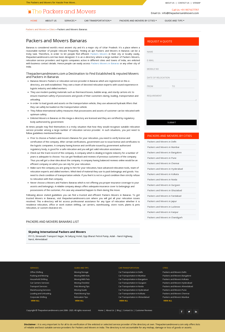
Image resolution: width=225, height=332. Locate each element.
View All (35, 300)
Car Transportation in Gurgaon (132, 282)
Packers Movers (99, 53)
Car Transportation (97, 20)
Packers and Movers (36, 29)
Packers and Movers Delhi (174, 272)
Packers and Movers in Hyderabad (165, 168)
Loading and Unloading (40, 293)
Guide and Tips (174, 20)
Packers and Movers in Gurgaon (163, 184)
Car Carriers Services (39, 282)
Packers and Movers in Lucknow (163, 206)
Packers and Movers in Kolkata (163, 174)
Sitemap (197, 2)
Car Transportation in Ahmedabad (134, 297)
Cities (52, 29)
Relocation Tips (81, 297)
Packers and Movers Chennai (176, 293)
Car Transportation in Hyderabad (134, 290)
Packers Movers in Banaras (105, 63)
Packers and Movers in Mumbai (163, 147)
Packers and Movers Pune (175, 290)
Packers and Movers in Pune (161, 157)
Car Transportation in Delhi (131, 272)
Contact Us (183, 2)
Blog (119, 310)
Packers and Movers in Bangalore (164, 152)
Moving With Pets (82, 279)
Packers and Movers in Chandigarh (165, 217)
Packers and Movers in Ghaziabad (164, 190)
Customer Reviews (143, 310)
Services (70, 20)
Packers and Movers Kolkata (176, 279)
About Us (169, 2)
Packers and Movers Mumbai (176, 297)
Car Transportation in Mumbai (132, 275)
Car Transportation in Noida (131, 286)
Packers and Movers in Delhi (161, 141)
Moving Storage (81, 272)
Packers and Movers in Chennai (163, 163)
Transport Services (38, 286)
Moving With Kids (82, 275)
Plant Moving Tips (82, 293)
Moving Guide (80, 290)
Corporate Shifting (38, 297)
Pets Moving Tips (81, 286)
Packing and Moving (39, 275)
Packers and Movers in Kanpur (162, 212)
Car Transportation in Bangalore (133, 279)
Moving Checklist (81, 282)
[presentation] (169, 111)
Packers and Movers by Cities (138, 20)
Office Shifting (36, 272)
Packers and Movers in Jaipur (162, 201)
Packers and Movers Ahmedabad (178, 286)
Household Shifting (38, 279)
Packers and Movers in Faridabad (164, 195)
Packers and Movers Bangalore (177, 275)
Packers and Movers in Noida (162, 179)
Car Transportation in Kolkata (132, 293)
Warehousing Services (40, 290)
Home (33, 20)
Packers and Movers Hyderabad (177, 282)
